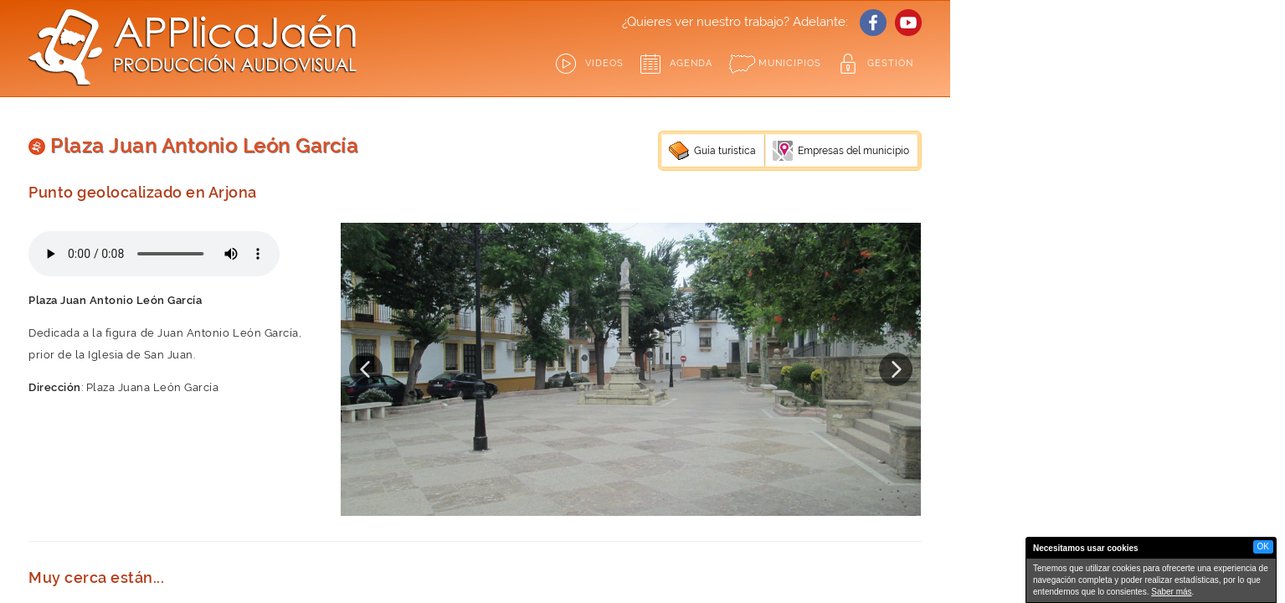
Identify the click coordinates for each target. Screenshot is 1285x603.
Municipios (789, 63)
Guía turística (725, 151)
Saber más (1171, 591)
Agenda (691, 63)
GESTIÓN (890, 63)
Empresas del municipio (853, 151)
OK (1263, 546)
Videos (604, 63)
